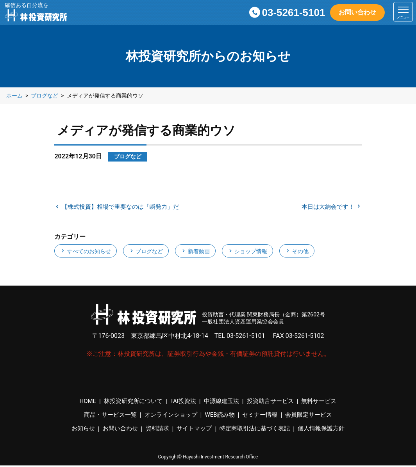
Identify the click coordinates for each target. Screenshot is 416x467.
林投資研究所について (129, 403)
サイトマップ (193, 430)
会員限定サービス (314, 416)
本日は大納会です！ (326, 207)
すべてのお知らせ (85, 252)
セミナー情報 (263, 416)
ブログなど (146, 252)
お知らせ (76, 430)
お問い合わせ (357, 12)
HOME (81, 403)
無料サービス (325, 403)
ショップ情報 (247, 252)
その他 (296, 252)
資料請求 (154, 430)
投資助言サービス (273, 403)
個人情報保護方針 (327, 430)
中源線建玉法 (222, 403)
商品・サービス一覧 (105, 416)
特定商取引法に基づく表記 (257, 430)
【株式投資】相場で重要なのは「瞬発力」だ (124, 207)
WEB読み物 (220, 416)
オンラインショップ (169, 416)
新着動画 (195, 252)
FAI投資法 (181, 403)
